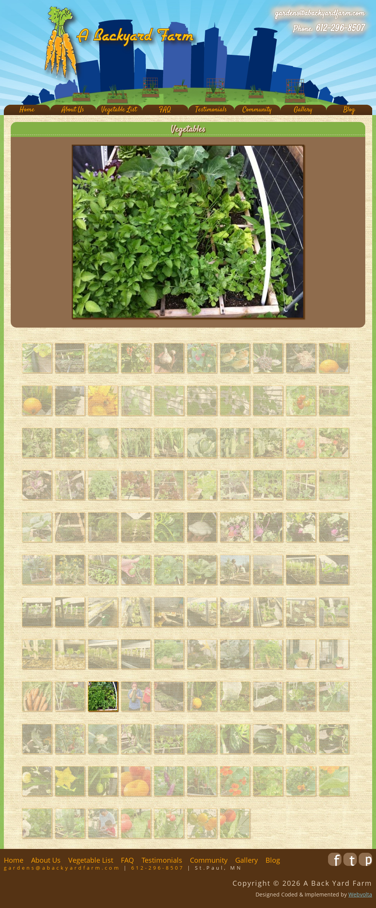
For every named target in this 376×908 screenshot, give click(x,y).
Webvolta (360, 894)
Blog (349, 110)
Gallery (303, 110)
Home (27, 110)
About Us (73, 110)
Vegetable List (119, 110)
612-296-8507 (340, 29)
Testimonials (211, 110)
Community (257, 110)
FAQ (165, 110)
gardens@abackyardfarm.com (319, 13)
